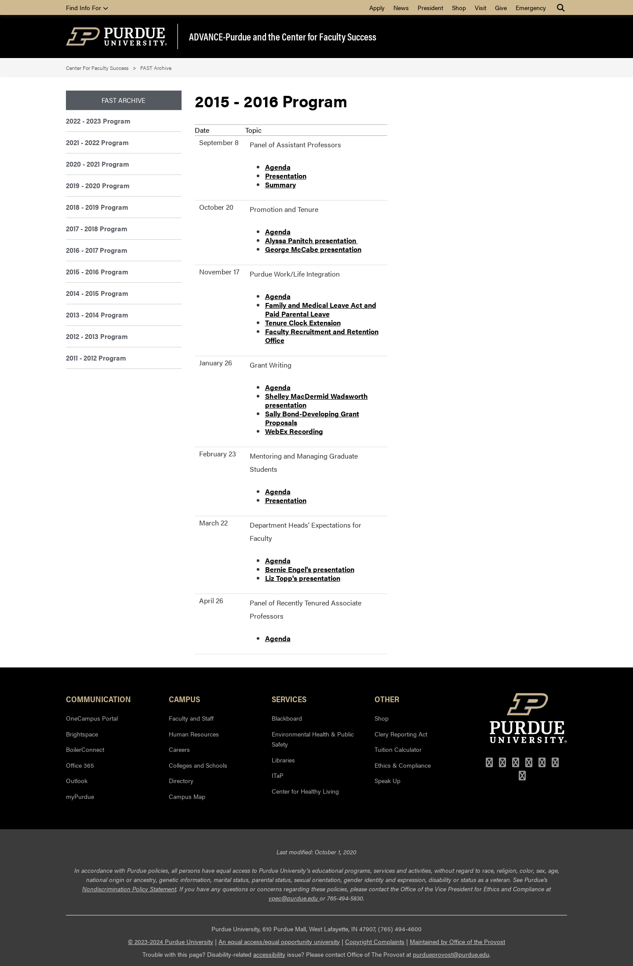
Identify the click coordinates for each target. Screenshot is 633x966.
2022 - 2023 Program (98, 121)
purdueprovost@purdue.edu (451, 954)
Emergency (531, 7)
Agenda (278, 167)
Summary (280, 184)
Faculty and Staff (191, 718)
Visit (480, 7)
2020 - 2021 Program (97, 164)
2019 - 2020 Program (98, 185)
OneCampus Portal (92, 718)
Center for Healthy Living (305, 791)
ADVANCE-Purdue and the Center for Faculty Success (282, 36)
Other (387, 698)
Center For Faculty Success (97, 68)
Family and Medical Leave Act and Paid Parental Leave (320, 309)
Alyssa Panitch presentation (311, 240)
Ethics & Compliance (403, 765)
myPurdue (80, 796)
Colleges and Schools (198, 765)
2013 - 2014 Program (97, 315)
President (430, 7)
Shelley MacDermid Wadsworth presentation (316, 400)
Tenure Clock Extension (303, 322)
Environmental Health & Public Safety (313, 739)
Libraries (283, 759)
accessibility (269, 954)
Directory (181, 780)
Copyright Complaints (374, 941)
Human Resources (194, 733)
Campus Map (187, 796)
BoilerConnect (85, 749)
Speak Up (387, 780)
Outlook (76, 780)
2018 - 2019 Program (97, 207)
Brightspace (82, 733)
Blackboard (287, 718)
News (401, 7)
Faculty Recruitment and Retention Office (321, 335)
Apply (377, 7)
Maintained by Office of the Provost (457, 941)
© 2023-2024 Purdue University (170, 941)
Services (289, 698)
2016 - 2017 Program (96, 250)
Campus (184, 698)
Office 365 (80, 765)
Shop (459, 7)
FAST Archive (155, 68)
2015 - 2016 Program (97, 271)
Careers (179, 749)
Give (501, 7)
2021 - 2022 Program (97, 142)
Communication (98, 698)
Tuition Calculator (398, 749)
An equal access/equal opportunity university (279, 941)
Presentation (285, 176)
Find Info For (87, 7)
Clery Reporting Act (401, 733)
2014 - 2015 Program (97, 293)
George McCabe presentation (313, 249)
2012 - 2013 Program (97, 336)
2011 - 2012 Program (96, 358)
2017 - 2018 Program (96, 228)
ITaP (278, 775)
